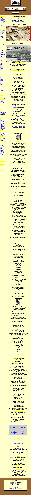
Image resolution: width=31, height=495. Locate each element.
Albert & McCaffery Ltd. (2, 37)
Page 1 (10, 427)
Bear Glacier (1, 154)
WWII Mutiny (1, 31)
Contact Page (1, 168)
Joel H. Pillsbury (14, 117)
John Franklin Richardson (1, 135)
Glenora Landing (2, 91)
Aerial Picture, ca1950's (2, 19)
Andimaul (1, 60)
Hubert (1, 71)
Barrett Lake (1, 61)
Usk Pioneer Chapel (2, 151)
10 (17, 427)
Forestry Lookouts (2, 152)
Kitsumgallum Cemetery (2, 34)
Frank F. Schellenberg (14, 109)
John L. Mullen (22, 103)
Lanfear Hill (1, 36)
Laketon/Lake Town (2, 92)
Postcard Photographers (2, 159)
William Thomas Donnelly (13, 69)
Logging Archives (2, 32)
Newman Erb (17, 105)
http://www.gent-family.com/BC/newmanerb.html (18, 21)
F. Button (15, 63)
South (1, 70)
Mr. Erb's (19, 119)
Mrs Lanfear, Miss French (3, 113)
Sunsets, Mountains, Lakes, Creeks (2, 156)
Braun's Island (1, 35)
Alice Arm (1, 59)
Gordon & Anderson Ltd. (2, 44)
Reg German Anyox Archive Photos (2, 157)
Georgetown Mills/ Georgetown (2, 97)
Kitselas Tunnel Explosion (2, 153)
